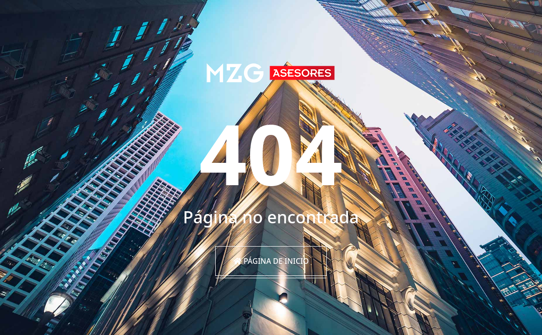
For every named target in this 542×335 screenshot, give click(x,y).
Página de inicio (271, 261)
